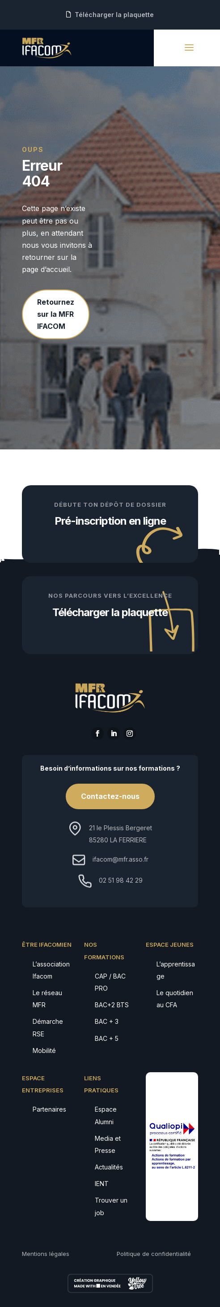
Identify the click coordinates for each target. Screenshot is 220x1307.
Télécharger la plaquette (114, 14)
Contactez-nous (110, 796)
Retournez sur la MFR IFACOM (55, 314)
